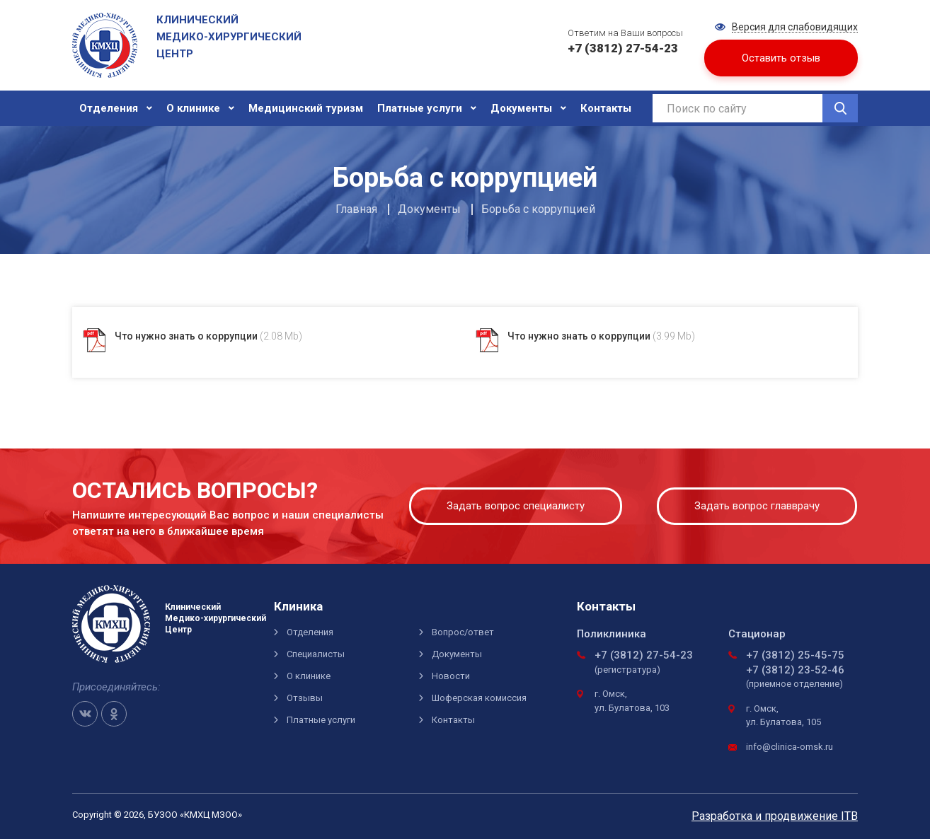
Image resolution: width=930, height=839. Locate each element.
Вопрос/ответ (463, 632)
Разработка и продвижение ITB (774, 816)
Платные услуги (419, 108)
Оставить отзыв (781, 58)
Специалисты (316, 654)
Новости (451, 676)
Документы (521, 108)
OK (114, 714)
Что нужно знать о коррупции (208, 336)
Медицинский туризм (305, 108)
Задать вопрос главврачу (757, 505)
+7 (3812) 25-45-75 (795, 655)
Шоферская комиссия (479, 698)
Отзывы (305, 698)
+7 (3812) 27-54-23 (644, 655)
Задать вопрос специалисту (516, 505)
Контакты (605, 108)
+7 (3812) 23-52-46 (795, 670)
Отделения (108, 108)
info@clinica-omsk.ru (789, 746)
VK (85, 714)
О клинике (193, 108)
